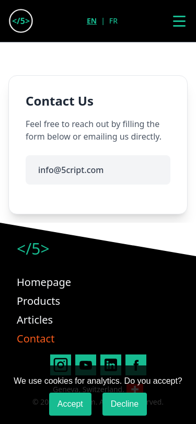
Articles (35, 320)
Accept (70, 403)
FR (113, 21)
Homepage (44, 282)
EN (92, 21)
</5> (33, 248)
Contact (35, 338)
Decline (125, 403)
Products (38, 301)
